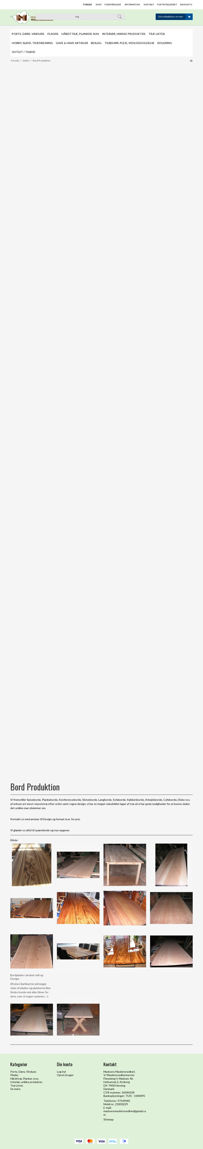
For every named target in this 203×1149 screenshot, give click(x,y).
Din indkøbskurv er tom (175, 17)
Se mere (15, 1089)
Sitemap (108, 1119)
